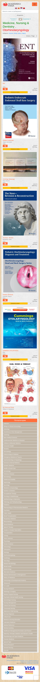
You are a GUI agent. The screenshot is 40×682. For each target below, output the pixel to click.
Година (24, 33)
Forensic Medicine (9, 639)
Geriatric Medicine (9, 465)
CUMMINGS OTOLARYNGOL (11, 350)
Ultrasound (7, 583)
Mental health (7, 566)
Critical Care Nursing (10, 605)
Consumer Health (9, 446)
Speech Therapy (8, 527)
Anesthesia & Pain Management (13, 432)
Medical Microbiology (10, 563)
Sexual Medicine (8, 524)
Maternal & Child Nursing (11, 611)
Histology (6, 552)
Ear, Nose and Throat (8, 407)
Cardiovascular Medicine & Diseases (14, 440)
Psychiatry (7, 510)
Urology (6, 535)
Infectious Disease (9, 474)
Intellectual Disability (9, 479)
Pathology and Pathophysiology (13, 502)
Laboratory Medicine (9, 622)
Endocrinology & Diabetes (11, 454)
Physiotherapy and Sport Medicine (13, 636)
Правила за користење (33, 661)
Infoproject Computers (33, 663)
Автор (15, 33)
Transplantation (8, 532)
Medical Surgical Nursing (11, 594)
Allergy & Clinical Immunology (12, 426)
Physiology (7, 541)
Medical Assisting (8, 628)
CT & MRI (6, 586)
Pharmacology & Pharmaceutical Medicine (16, 507)
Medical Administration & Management (15, 574)
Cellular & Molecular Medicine (12, 443)
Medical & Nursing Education (12, 619)
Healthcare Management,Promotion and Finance (17, 630)
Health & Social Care (10, 468)
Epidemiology (7, 569)
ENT (4, 83)
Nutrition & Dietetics (9, 490)
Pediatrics (6, 504)
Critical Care (7, 616)
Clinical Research (9, 645)
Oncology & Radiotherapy (11, 496)
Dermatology (7, 451)
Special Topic (7, 642)
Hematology (7, 471)
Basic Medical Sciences (10, 437)
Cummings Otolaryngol (9, 179)
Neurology (7, 485)
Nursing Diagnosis (9, 614)
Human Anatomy (8, 544)
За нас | (27, 660)
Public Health (7, 513)
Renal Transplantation (10, 516)
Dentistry (6, 448)
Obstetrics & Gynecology (11, 488)
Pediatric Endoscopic (8, 140)
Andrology (6, 429)
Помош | (31, 660)
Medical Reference (9, 625)
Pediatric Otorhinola (8, 294)
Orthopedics (7, 549)
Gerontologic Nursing (10, 600)
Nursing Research (9, 588)
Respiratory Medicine (10, 518)
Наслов (11, 33)
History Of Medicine (9, 577)
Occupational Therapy (10, 493)
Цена (19, 33)
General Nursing (8, 647)
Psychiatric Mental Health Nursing (13, 597)
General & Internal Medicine (12, 462)
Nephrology (7, 482)
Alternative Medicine (9, 572)
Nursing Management (10, 602)
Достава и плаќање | (19, 660)
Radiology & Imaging (10, 591)
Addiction (6, 423)
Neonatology (7, 476)
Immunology (7, 546)
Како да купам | (10, 660)
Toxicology (7, 560)
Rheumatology (8, 521)
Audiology (6, 434)
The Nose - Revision (8, 237)
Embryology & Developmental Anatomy (15, 580)
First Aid (6, 650)
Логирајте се (13, 19)
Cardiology (7, 558)
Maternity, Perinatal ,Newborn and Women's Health (18, 633)
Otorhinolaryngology (9, 555)
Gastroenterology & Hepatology (13, 460)
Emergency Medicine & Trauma (13, 457)
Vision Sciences (8, 538)
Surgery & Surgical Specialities (12, 530)
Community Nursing (9, 608)
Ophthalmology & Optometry (12, 499)
